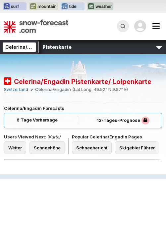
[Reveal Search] (123, 26)
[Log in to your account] (140, 26)
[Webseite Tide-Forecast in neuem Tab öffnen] (72, 6)
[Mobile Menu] (156, 26)
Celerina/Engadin (25, 47)
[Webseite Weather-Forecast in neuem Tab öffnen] (100, 6)
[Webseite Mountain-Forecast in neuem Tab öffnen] (43, 6)
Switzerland (16, 89)
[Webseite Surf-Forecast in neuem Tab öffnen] (15, 6)
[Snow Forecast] (36, 26)
